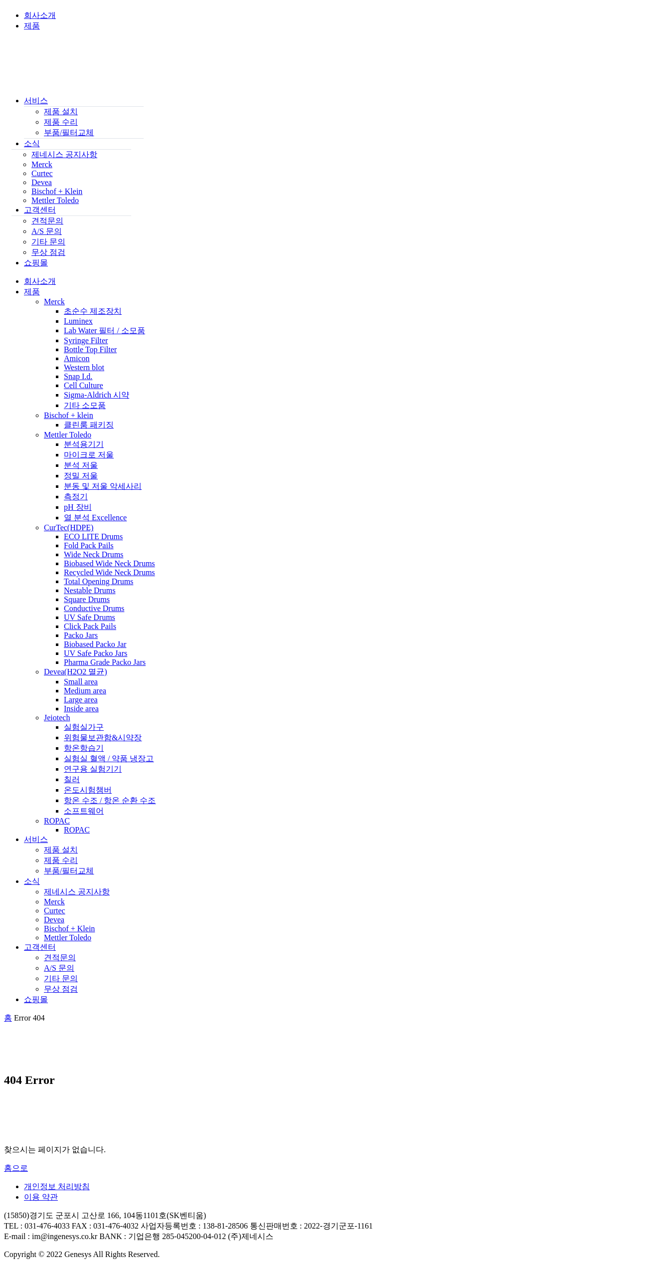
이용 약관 (41, 1197)
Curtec (42, 173)
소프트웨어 (84, 811)
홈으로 (16, 1168)
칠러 (72, 779)
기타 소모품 (85, 405)
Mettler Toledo (55, 200)
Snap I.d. (78, 376)
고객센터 (40, 210)
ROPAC (57, 821)
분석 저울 (81, 465)
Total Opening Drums (98, 581)
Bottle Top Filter (90, 349)
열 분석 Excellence (95, 517)
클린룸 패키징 (89, 425)
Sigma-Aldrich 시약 (96, 395)
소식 (32, 143)
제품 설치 (61, 111)
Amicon (77, 358)
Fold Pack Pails (89, 545)
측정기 (76, 496)
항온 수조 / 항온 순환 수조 (110, 800)
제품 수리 (61, 122)
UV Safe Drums (89, 617)
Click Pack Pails (90, 626)
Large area (81, 699)
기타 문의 (48, 241)
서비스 (36, 100)
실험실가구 (84, 727)
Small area (81, 681)
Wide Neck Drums (93, 554)
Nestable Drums (90, 590)
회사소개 (40, 15)
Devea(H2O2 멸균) (75, 671)
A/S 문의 (46, 231)
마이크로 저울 (89, 454)
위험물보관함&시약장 (103, 737)
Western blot (84, 367)
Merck (41, 164)
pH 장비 (78, 507)
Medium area (85, 690)
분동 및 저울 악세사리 (103, 486)
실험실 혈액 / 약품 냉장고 (109, 758)
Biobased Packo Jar (95, 644)
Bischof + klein (68, 415)
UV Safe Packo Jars (95, 653)
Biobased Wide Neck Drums (109, 563)
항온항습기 (84, 748)
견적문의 (47, 220)
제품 (32, 25)
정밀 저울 (81, 475)
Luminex (78, 321)
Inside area (81, 708)
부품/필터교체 (69, 132)
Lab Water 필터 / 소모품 (104, 330)
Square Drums (87, 599)
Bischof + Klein (56, 191)
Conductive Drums (94, 608)
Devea (41, 182)
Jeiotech (57, 717)
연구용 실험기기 (93, 769)
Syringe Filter (86, 340)
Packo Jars (81, 635)
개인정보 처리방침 (57, 1186)
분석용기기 (84, 444)
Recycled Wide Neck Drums (109, 572)
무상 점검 (48, 252)
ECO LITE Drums (93, 536)
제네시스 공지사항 (64, 154)
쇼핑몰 (36, 262)
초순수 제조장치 (93, 311)
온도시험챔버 (88, 790)
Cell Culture (83, 385)
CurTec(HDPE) (68, 527)
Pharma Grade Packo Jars (105, 662)
